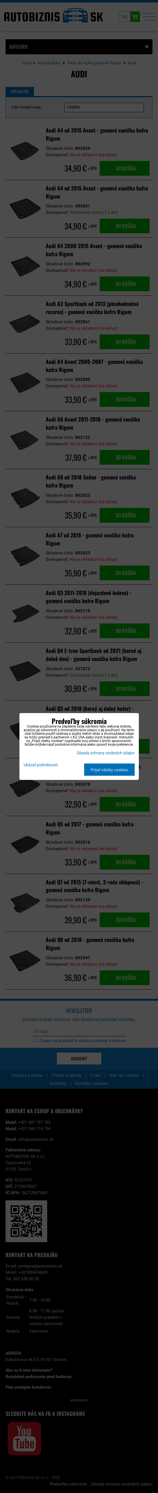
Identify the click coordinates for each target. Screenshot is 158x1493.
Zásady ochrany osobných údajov (106, 753)
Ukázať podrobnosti (41, 765)
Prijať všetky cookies (109, 769)
